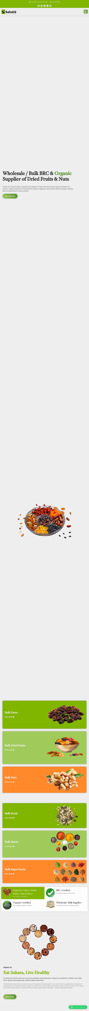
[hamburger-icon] (86, 12)
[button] (10, 196)
